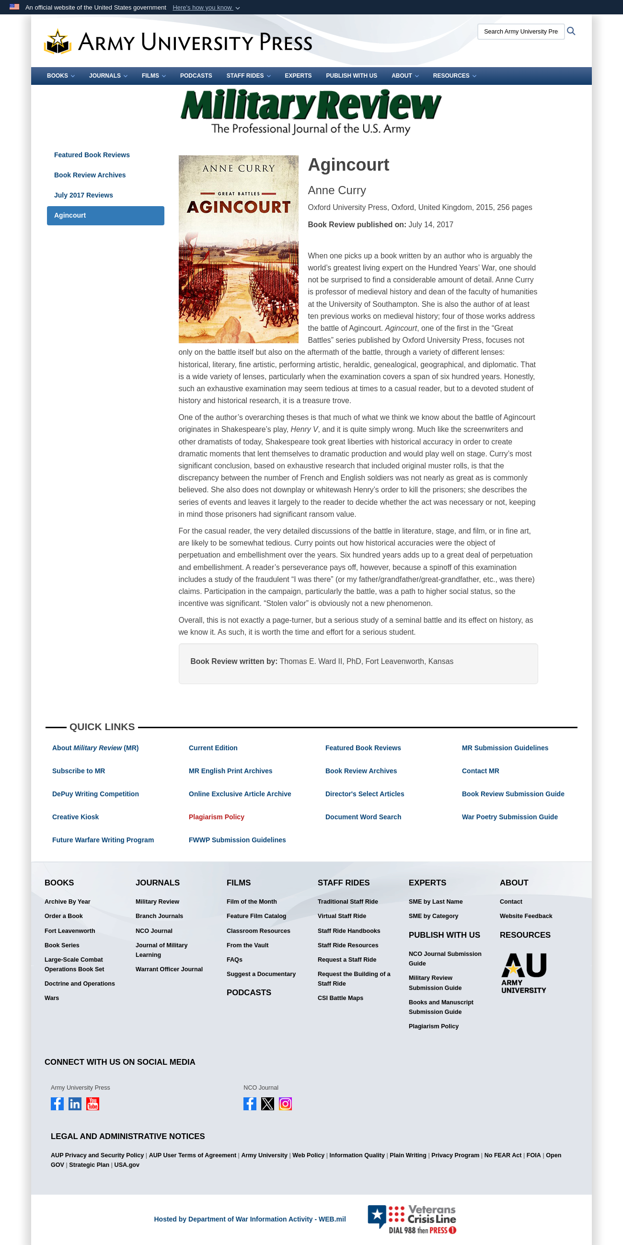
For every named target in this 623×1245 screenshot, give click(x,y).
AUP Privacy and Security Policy (97, 1155)
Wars (52, 998)
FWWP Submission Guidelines (237, 840)
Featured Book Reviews (92, 155)
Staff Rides (249, 75)
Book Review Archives (90, 175)
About (405, 75)
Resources (454, 75)
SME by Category (434, 916)
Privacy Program (455, 1155)
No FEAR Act (503, 1155)
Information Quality (357, 1155)
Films (154, 75)
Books (61, 75)
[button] (207, 7)
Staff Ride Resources (348, 945)
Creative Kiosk (75, 817)
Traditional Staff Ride (348, 901)
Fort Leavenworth (70, 931)
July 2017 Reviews (83, 195)
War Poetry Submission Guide (510, 817)
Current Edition (213, 748)
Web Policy (308, 1155)
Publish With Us (352, 75)
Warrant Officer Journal (169, 969)
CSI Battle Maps (340, 998)
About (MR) (95, 748)
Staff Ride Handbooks (349, 931)
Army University (264, 1155)
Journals (108, 75)
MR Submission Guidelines (505, 748)
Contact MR (480, 771)
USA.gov (127, 1165)
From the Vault (247, 945)
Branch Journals (159, 916)
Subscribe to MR (78, 771)
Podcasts (196, 75)
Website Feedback (526, 916)
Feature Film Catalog (257, 916)
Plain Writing (408, 1155)
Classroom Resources (258, 931)
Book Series (62, 945)
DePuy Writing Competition (95, 794)
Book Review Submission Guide (513, 794)
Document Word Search (363, 817)
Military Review (157, 901)
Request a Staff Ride (347, 959)
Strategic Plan (89, 1165)
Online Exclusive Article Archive (240, 794)
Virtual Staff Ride (342, 916)
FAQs (234, 959)
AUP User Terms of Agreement (192, 1155)
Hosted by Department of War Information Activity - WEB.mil (250, 1219)
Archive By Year (68, 901)
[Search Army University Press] (521, 31)
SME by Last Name (436, 901)
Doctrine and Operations (80, 983)
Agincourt (70, 215)
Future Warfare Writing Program (103, 840)
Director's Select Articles (364, 794)
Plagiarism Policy (216, 817)
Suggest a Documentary (261, 974)
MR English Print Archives (231, 771)
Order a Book (64, 916)
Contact (511, 901)
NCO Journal (154, 931)
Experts (298, 75)
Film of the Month (252, 901)
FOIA (534, 1155)
